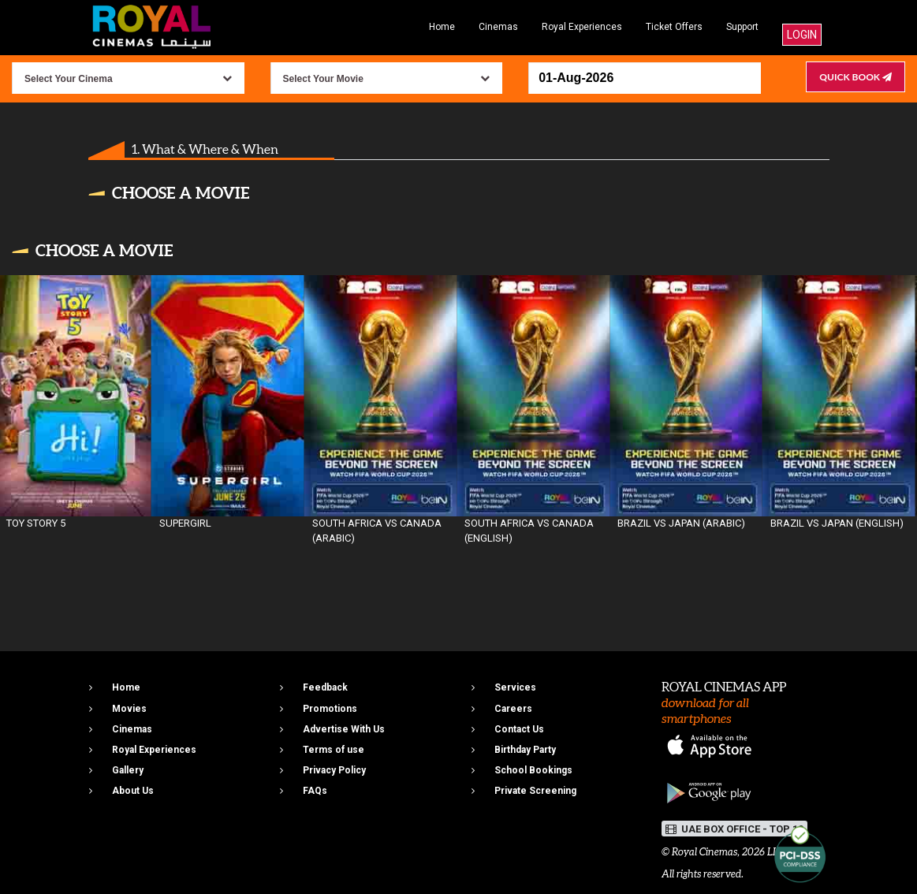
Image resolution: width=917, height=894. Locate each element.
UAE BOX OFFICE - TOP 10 (734, 829)
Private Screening (535, 790)
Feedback (325, 687)
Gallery (128, 770)
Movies (129, 708)
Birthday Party (525, 749)
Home (442, 26)
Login (802, 34)
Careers (513, 708)
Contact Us (519, 729)
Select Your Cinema (68, 78)
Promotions (330, 708)
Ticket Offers (674, 26)
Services (515, 687)
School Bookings (533, 770)
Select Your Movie (323, 78)
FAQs (315, 790)
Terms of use (333, 749)
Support (742, 26)
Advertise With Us (344, 729)
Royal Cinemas (704, 852)
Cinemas (498, 26)
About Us (133, 790)
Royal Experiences (582, 26)
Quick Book (855, 77)
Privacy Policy (334, 770)
